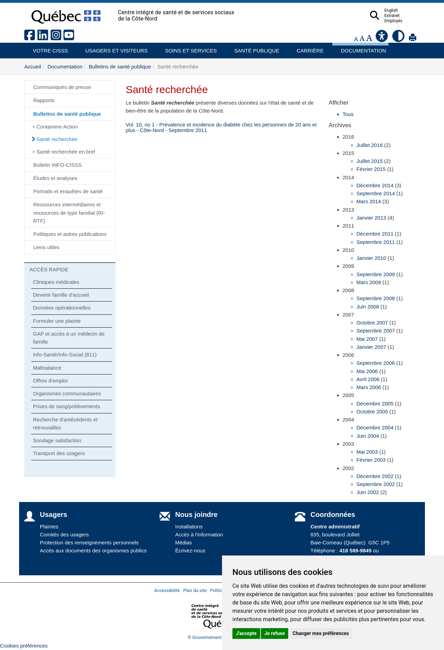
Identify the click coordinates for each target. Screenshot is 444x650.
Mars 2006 (369, 387)
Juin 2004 (368, 436)
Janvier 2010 (371, 258)
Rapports (43, 100)
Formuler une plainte (57, 321)
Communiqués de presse (62, 87)
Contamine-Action (57, 127)
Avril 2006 (368, 379)
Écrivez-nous (190, 550)
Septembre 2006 (376, 363)
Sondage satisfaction (57, 440)
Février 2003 (371, 460)
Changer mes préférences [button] (321, 633)
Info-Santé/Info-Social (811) (64, 354)
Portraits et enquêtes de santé (68, 191)
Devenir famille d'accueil (61, 295)
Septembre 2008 (376, 298)
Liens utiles (46, 247)
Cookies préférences (24, 646)
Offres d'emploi (50, 381)
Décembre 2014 (375, 185)
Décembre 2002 (375, 476)
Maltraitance (47, 368)
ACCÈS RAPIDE (48, 269)
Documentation (360, 48)
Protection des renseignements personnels (89, 542)
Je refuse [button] (274, 633)
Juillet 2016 (370, 145)
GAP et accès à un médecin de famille (69, 338)
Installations (189, 526)
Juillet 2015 (370, 161)
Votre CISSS (47, 48)
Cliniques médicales (56, 282)
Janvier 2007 (371, 347)
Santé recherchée (56, 139)
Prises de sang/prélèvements (66, 406)
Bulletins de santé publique (120, 66)
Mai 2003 (367, 452)
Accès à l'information (199, 534)
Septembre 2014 (376, 193)
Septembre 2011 (376, 242)
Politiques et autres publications (69, 234)
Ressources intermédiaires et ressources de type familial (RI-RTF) (69, 212)
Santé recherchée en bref (65, 152)
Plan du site (195, 590)
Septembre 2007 (376, 331)
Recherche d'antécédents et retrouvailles (65, 423)
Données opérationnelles (62, 308)
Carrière (308, 48)
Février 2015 (371, 169)
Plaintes (49, 526)
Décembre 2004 (375, 427)
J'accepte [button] (246, 633)
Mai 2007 (367, 339)
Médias (183, 542)
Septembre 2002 (376, 484)
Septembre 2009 (376, 274)
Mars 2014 (369, 201)
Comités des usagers (64, 534)
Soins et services (187, 48)
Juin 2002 (368, 492)
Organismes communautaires (67, 393)
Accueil (32, 66)
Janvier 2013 (371, 218)
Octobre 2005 (372, 411)
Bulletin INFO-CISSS (57, 165)
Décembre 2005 (375, 403)
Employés (406, 20)
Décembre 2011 (375, 234)
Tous (348, 114)
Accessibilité (167, 590)
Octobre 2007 (372, 323)
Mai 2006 (367, 371)
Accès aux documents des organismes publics (93, 550)
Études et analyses (55, 178)
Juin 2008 (368, 307)
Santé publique (253, 48)
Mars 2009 (369, 282)
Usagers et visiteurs (112, 48)
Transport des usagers (59, 453)
